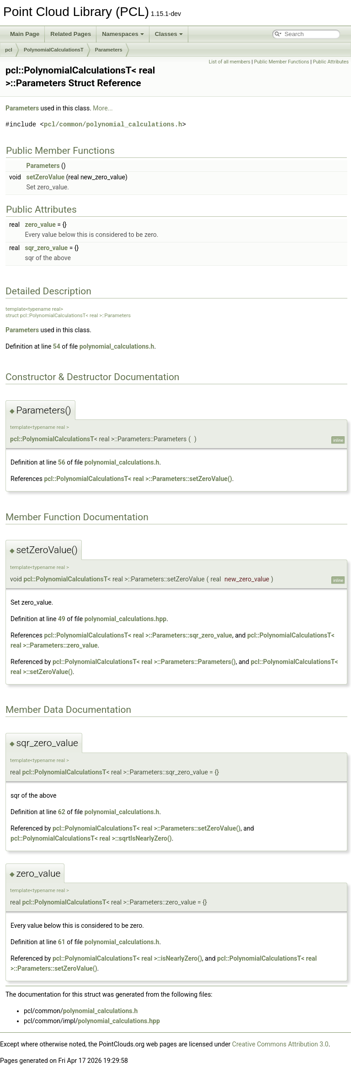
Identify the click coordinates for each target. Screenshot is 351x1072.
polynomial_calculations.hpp (125, 618)
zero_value (40, 224)
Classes (169, 34)
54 (56, 346)
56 (61, 462)
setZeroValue (45, 177)
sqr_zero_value (46, 247)
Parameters (108, 49)
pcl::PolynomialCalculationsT (52, 439)
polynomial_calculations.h (117, 346)
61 (61, 942)
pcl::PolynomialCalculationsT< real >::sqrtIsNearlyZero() (91, 838)
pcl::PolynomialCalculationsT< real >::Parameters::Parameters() (144, 661)
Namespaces (123, 34)
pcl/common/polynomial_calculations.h (113, 124)
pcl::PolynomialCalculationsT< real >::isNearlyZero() (127, 958)
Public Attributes (331, 62)
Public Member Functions (281, 62)
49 (61, 618)
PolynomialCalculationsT (54, 49)
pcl (8, 49)
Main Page (24, 34)
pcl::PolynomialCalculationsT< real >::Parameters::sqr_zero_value (138, 635)
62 (61, 812)
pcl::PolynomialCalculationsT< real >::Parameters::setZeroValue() (138, 478)
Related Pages (70, 34)
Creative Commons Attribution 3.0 (280, 1044)
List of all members (229, 62)
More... (102, 108)
